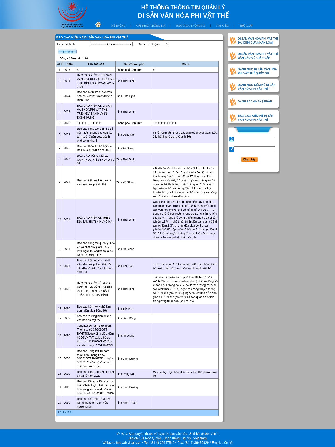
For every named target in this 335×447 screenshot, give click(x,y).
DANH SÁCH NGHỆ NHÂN (255, 101)
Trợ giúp (246, 25)
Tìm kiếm (222, 25)
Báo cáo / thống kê (190, 25)
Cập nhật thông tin (150, 25)
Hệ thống (118, 25)
